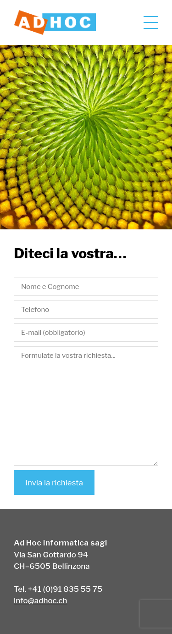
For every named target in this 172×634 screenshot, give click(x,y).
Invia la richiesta (54, 482)
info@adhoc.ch (40, 600)
